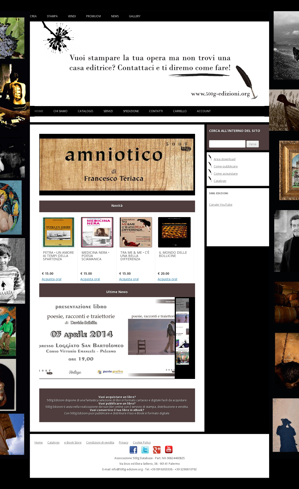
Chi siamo (60, 111)
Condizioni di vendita (100, 442)
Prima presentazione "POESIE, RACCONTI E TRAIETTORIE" (107, 338)
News (115, 16)
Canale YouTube (220, 204)
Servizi (108, 111)
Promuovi (93, 16)
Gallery (134, 16)
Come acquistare (226, 173)
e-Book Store (73, 442)
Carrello (180, 111)
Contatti (156, 111)
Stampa (52, 16)
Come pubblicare (226, 166)
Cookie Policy (142, 442)
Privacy (123, 442)
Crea (33, 16)
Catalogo (85, 111)
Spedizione (131, 111)
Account (204, 111)
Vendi (72, 16)
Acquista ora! (51, 279)
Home (39, 111)
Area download (224, 159)
